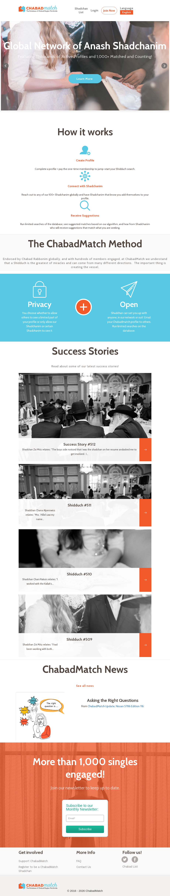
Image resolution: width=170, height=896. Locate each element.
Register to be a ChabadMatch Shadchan (38, 869)
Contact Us (83, 867)
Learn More (85, 79)
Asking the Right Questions (112, 700)
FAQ (78, 861)
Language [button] (126, 10)
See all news (85, 686)
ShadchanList (81, 10)
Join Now (109, 10)
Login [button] (94, 10)
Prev (6, 66)
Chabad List (130, 866)
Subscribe (84, 829)
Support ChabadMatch (33, 861)
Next (164, 66)
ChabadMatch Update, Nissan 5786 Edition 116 (116, 706)
